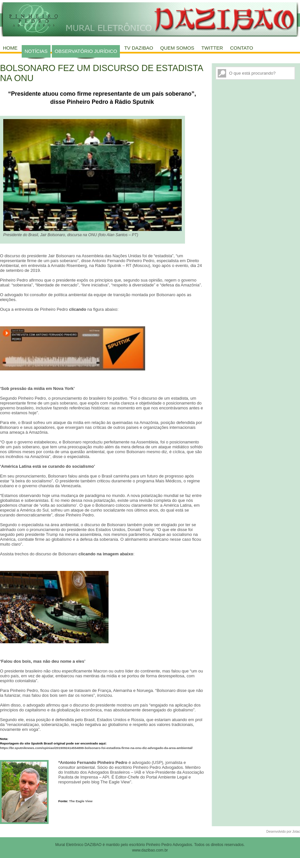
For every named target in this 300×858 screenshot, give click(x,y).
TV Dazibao (138, 48)
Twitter (212, 48)
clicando (77, 309)
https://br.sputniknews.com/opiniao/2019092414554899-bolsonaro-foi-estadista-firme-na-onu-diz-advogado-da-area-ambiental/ (96, 748)
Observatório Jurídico (86, 51)
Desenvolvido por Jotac (283, 831)
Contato (241, 48)
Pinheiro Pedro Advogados (169, 844)
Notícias (36, 51)
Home (10, 48)
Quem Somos (177, 48)
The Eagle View (80, 801)
